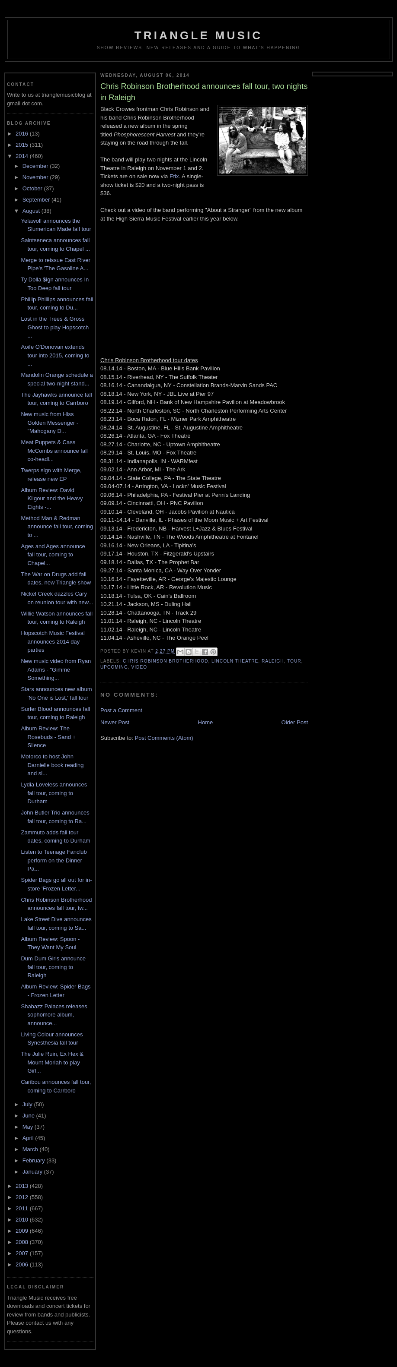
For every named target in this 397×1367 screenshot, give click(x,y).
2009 (23, 1231)
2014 (23, 156)
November (36, 177)
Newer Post (114, 722)
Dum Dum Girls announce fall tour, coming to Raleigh (53, 967)
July (28, 1104)
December (36, 166)
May (28, 1127)
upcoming (114, 667)
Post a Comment (121, 710)
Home (205, 722)
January (33, 1171)
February (34, 1160)
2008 (23, 1242)
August (32, 211)
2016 (23, 133)
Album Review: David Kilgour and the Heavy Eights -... (52, 498)
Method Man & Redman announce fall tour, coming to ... (57, 526)
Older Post (295, 722)
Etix (174, 176)
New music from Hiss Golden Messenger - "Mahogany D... (49, 422)
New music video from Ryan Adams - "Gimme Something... (56, 669)
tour (294, 661)
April (28, 1138)
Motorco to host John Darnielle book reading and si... (52, 765)
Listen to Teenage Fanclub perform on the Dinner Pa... (53, 860)
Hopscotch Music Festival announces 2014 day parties (52, 641)
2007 (23, 1253)
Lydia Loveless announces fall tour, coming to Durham (54, 793)
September (36, 199)
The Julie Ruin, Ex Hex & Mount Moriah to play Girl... (52, 1062)
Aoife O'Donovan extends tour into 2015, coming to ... (55, 355)
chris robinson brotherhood (165, 661)
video (139, 667)
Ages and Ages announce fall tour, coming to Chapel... (53, 554)
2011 (23, 1208)
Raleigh (273, 661)
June (29, 1115)
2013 (23, 1186)
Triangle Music (198, 35)
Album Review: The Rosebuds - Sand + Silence (48, 736)
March (31, 1149)
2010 (23, 1219)
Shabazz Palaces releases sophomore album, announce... (54, 1014)
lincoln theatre (234, 661)
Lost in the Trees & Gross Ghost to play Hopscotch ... (55, 327)
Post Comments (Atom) (164, 738)
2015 (23, 145)
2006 (23, 1264)
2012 (23, 1197)
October (33, 188)
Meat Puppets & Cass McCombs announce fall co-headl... (54, 450)
